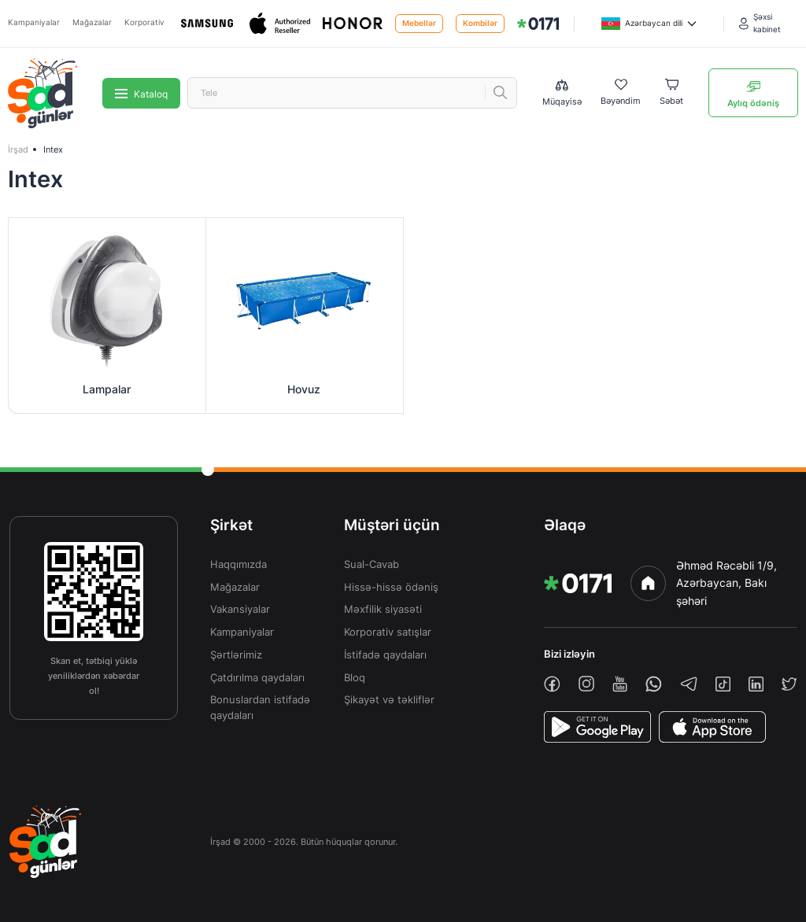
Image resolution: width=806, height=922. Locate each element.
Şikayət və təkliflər (389, 700)
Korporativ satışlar (387, 632)
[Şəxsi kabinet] (769, 23)
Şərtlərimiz (236, 655)
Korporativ (144, 22)
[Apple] (279, 23)
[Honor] (353, 23)
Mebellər (419, 23)
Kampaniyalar (34, 22)
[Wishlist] (621, 93)
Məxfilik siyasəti (383, 609)
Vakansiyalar (240, 609)
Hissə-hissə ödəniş (391, 587)
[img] (538, 23)
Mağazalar (92, 22)
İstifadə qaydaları (385, 655)
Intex (53, 149)
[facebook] (552, 684)
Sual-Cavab (371, 564)
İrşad (18, 149)
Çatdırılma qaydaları (257, 678)
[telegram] (688, 684)
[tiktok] (722, 684)
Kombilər (480, 23)
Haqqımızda (238, 564)
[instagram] (586, 684)
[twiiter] (789, 684)
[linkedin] (756, 684)
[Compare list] (562, 93)
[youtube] (619, 684)
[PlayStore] (597, 727)
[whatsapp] (653, 684)
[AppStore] (712, 727)
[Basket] (671, 93)
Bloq (354, 678)
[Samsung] (207, 23)
